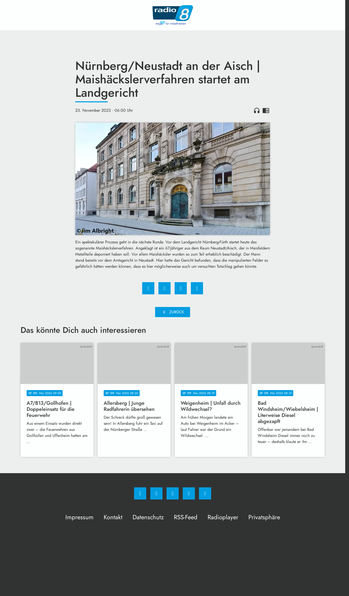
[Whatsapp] (173, 493)
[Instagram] (156, 493)
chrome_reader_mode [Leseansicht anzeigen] (265, 110)
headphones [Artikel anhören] (256, 110)
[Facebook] (140, 493)
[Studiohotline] (189, 493)
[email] (205, 493)
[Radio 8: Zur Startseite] (172, 15)
